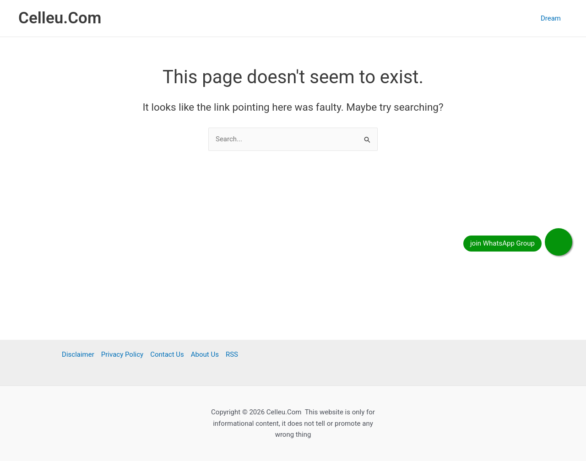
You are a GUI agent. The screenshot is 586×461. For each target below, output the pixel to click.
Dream (551, 18)
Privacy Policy (122, 354)
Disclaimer (78, 354)
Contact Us (167, 354)
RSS (232, 354)
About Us (205, 354)
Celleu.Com (59, 18)
